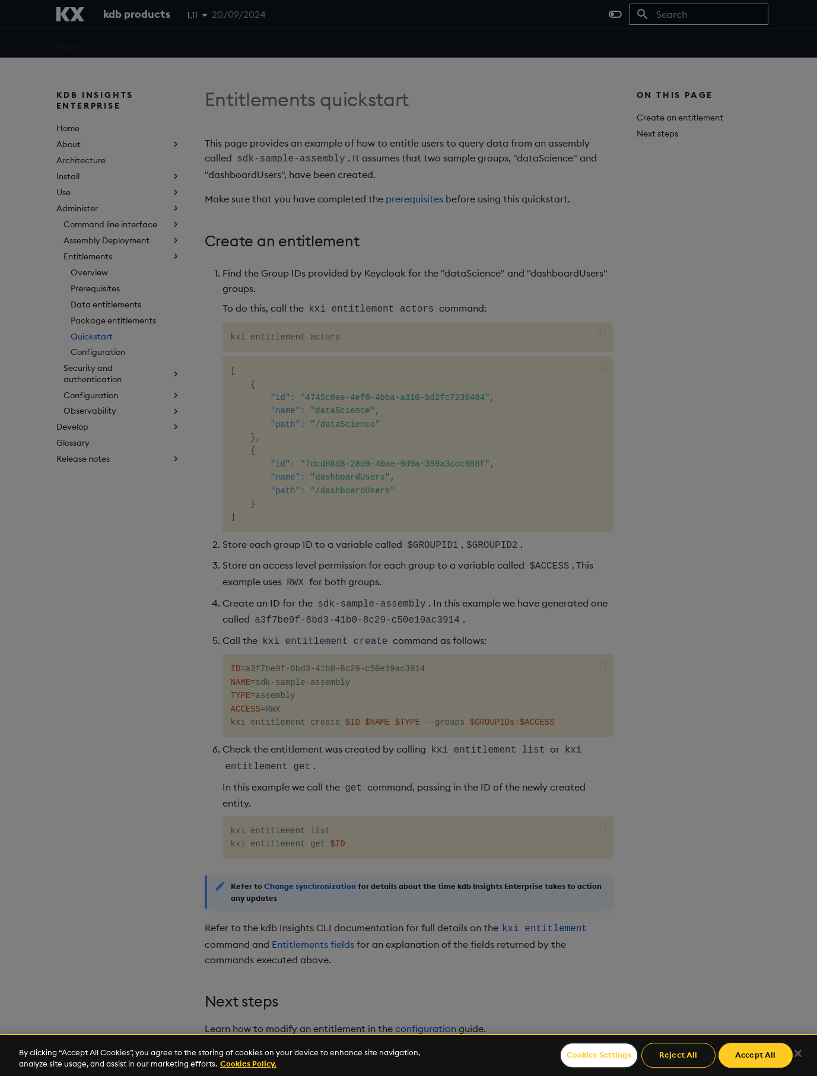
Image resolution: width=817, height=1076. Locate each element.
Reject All (678, 1055)
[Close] (798, 1053)
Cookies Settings (599, 1055)
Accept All (755, 1055)
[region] (408, 1055)
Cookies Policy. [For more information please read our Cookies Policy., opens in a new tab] (248, 1063)
